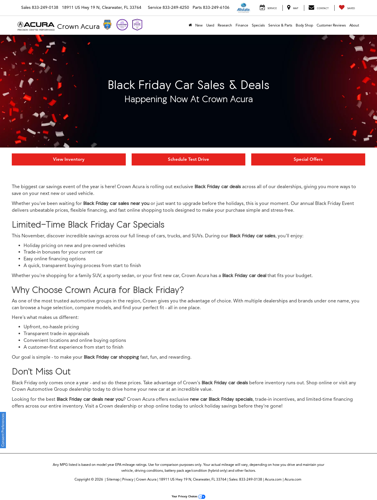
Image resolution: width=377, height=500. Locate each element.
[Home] (190, 25)
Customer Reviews (331, 25)
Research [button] (225, 25)
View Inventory (69, 159)
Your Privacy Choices (188, 496)
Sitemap (113, 479)
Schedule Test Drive (188, 159)
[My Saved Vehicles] (346, 8)
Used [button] (210, 25)
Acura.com (273, 479)
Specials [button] (258, 25)
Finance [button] (242, 25)
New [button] (199, 25)
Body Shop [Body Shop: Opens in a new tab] (304, 25)
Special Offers (308, 159)
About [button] (354, 25)
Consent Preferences (3, 430)
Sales (26, 7)
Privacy (127, 479)
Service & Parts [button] (280, 25)
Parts (197, 7)
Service (154, 7)
